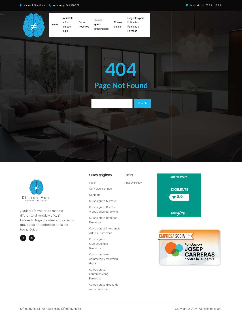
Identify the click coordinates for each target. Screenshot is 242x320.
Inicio (55, 25)
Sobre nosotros (84, 25)
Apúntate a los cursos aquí (68, 25)
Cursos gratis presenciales (101, 25)
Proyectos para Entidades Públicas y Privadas (136, 25)
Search (142, 104)
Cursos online (118, 25)
